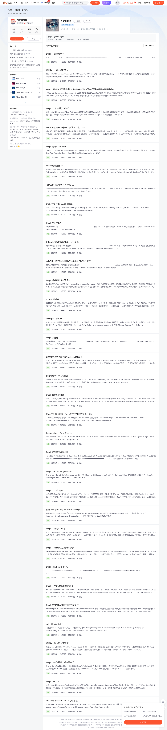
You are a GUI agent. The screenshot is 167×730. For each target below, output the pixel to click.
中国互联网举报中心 (84, 725)
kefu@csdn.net (111, 719)
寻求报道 (86, 719)
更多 (54, 3)
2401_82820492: (16, 115)
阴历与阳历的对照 (20, 54)
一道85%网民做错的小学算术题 (22, 112)
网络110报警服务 (72, 725)
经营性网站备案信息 (114, 722)
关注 (17, 39)
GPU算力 (46, 2)
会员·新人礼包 (129, 2)
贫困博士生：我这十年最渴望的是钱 (23, 118)
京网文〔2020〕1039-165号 (99, 722)
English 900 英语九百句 (22, 57)
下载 (21, 3)
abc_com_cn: (15, 121)
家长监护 (63, 725)
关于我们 (64, 719)
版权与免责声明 (115, 725)
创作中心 (147, 3)
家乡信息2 (13, 135)
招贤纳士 (71, 719)
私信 (33, 39)
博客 (15, 3)
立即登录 (143, 722)
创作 (158, 3)
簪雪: (12, 146)
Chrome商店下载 (96, 725)
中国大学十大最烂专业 (21, 61)
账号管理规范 (106, 725)
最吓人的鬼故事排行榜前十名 (20, 144)
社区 (26, 3)
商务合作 (79, 719)
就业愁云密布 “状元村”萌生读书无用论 (23, 127)
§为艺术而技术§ (18, 9)
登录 (117, 3)
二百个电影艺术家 (21, 50)
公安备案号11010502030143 (68, 722)
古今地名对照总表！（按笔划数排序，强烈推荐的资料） (25, 66)
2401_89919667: (16, 138)
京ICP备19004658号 (83, 722)
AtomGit (34, 3)
